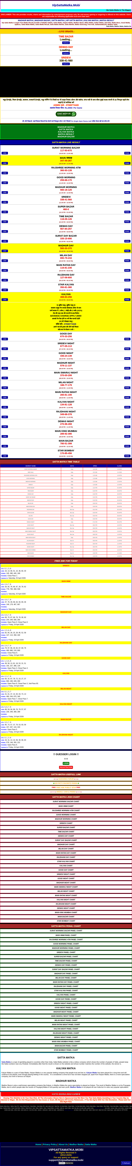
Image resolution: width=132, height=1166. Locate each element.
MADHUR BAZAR (66, 136)
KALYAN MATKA (66, 132)
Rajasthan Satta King (99, 1108)
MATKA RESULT (66, 134)
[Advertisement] (66, 80)
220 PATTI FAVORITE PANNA (66, 783)
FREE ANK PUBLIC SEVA (66, 787)
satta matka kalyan (69, 1110)
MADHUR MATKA (65, 127)
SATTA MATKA (66, 129)
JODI (4, 153)
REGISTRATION (66, 767)
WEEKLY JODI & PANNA (65, 792)
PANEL (127, 153)
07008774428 (70, 324)
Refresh (66, 43)
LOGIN (66, 763)
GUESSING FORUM (66, 779)
